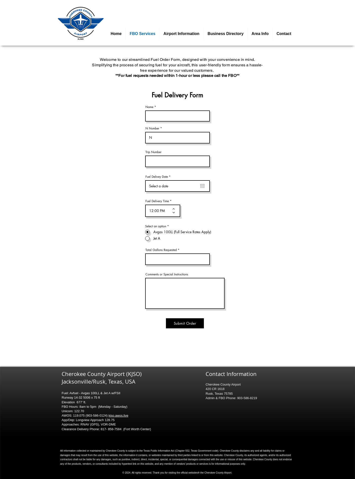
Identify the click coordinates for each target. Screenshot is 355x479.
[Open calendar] (202, 186)
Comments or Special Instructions (166, 274)
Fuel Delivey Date (158, 176)
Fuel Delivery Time (157, 201)
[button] (181, 34)
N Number (152, 128)
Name (149, 107)
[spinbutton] (159, 210)
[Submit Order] (185, 323)
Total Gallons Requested (161, 249)
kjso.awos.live (118, 415)
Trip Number (153, 152)
